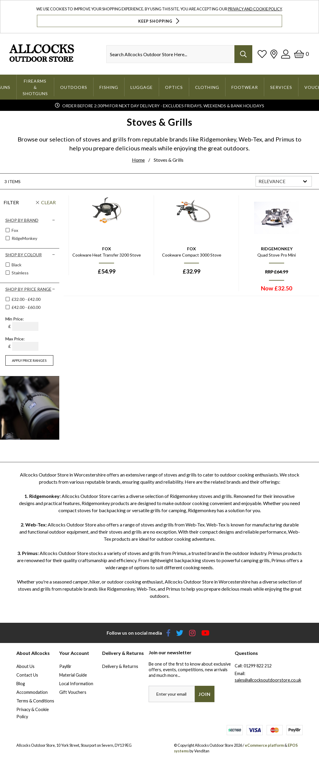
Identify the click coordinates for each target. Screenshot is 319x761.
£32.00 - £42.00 (26, 299)
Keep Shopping (159, 21)
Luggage (141, 87)
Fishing (108, 87)
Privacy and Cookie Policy (255, 9)
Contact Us (27, 675)
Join (204, 694)
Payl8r (65, 666)
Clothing (207, 87)
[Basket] (301, 54)
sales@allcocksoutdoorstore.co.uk (268, 680)
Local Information (76, 683)
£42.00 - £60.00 (26, 307)
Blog (20, 683)
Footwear (244, 87)
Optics (174, 87)
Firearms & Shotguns (35, 87)
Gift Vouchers (72, 692)
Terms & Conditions (35, 701)
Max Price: (15, 339)
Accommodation (32, 692)
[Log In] (285, 54)
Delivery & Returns (120, 666)
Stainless (20, 273)
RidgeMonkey (24, 238)
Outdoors (73, 87)
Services (281, 87)
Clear (48, 202)
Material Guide (73, 675)
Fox (14, 230)
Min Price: (14, 319)
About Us (25, 666)
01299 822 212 (258, 666)
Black (16, 265)
